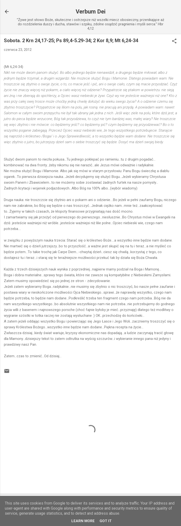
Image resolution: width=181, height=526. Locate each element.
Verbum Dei (91, 11)
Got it (106, 521)
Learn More (83, 521)
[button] (174, 41)
